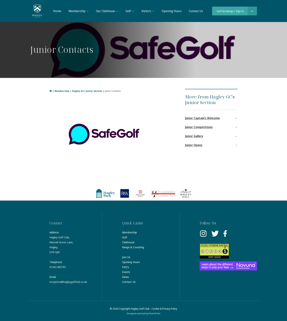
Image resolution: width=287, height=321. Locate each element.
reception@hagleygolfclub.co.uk (68, 282)
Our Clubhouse (105, 11)
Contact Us (196, 11)
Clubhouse (128, 242)
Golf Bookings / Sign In (230, 11)
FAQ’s (125, 267)
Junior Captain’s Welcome (202, 118)
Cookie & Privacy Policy (164, 308)
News (125, 277)
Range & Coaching (133, 247)
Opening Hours (172, 11)
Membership (76, 11)
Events (126, 272)
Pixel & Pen (154, 313)
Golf (128, 11)
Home (57, 11)
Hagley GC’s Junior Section (87, 91)
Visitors (146, 11)
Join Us (126, 257)
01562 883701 (57, 267)
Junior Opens (193, 145)
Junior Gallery (194, 136)
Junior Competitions (199, 127)
